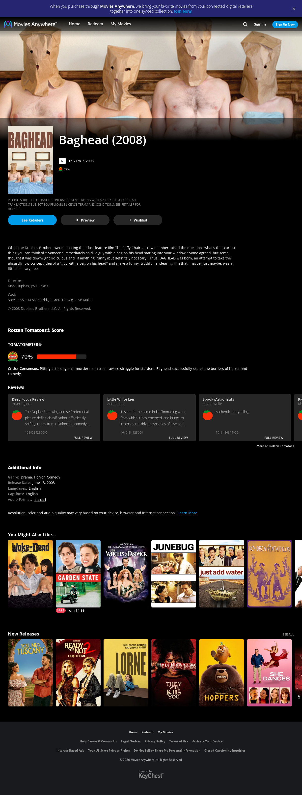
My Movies (120, 24)
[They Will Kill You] (173, 673)
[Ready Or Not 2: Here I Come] (78, 673)
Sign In (260, 24)
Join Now (183, 11)
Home (74, 24)
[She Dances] (269, 673)
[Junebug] (173, 573)
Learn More (187, 512)
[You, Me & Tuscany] (30, 673)
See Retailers (32, 220)
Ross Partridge (39, 299)
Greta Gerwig (63, 299)
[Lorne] (126, 673)
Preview (85, 220)
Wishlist (138, 220)
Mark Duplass (18, 286)
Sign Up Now (285, 24)
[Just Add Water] (221, 573)
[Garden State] (78, 576)
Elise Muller (84, 299)
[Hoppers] (221, 673)
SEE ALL (288, 634)
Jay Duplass (39, 286)
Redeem (95, 24)
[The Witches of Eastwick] (126, 573)
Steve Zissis (17, 299)
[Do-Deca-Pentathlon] (269, 573)
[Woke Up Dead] (30, 573)
